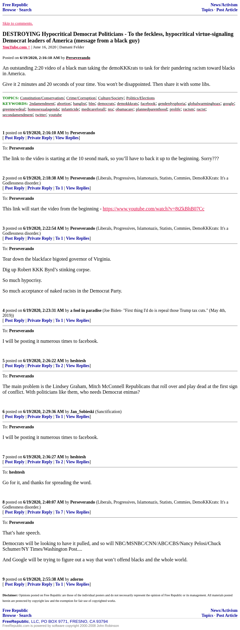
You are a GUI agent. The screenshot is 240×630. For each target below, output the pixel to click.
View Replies (67, 137)
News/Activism (224, 4)
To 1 (59, 188)
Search (25, 9)
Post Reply (14, 137)
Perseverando (82, 132)
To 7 (59, 512)
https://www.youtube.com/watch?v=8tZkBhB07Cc (153, 208)
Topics (207, 9)
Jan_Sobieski (82, 411)
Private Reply (40, 137)
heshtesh (78, 360)
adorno (76, 579)
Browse (9, 9)
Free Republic (15, 4)
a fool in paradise (86, 310)
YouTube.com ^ (16, 47)
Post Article (227, 9)
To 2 (59, 365)
